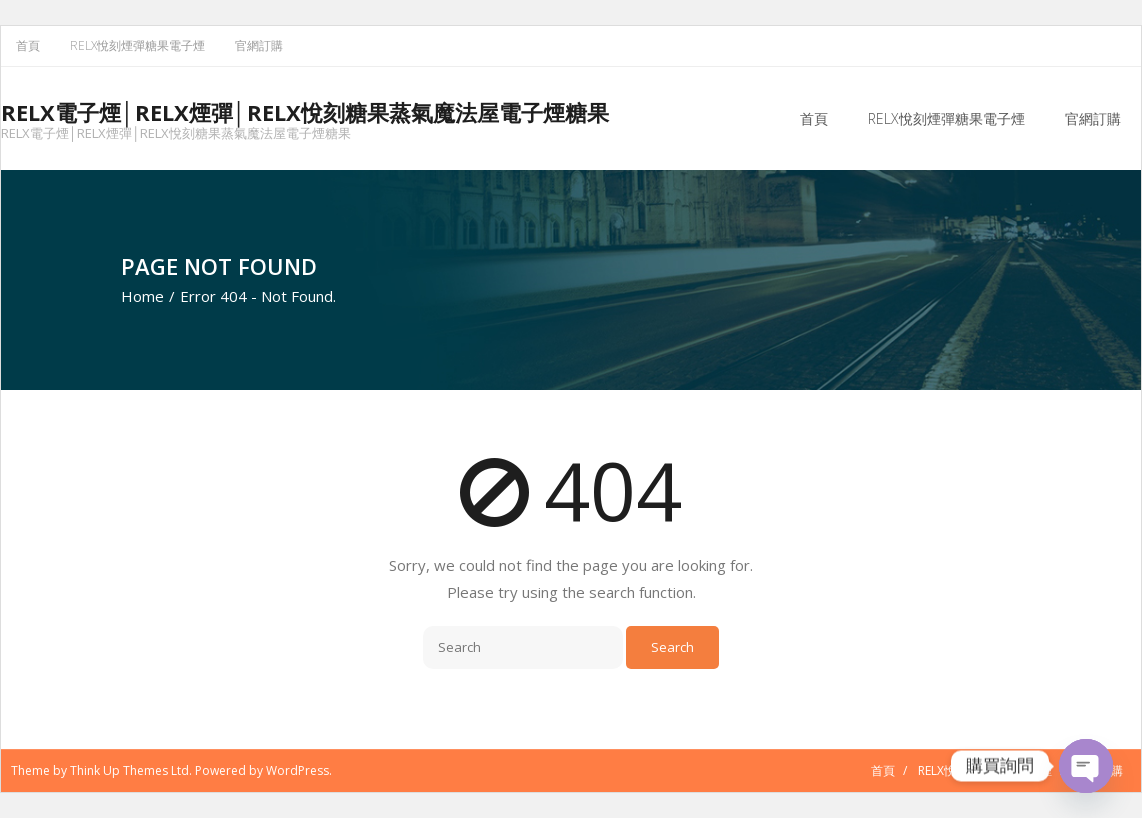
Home (142, 296)
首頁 (28, 45)
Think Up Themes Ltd (129, 770)
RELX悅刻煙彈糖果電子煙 (137, 45)
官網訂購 (259, 45)
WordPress (297, 770)
